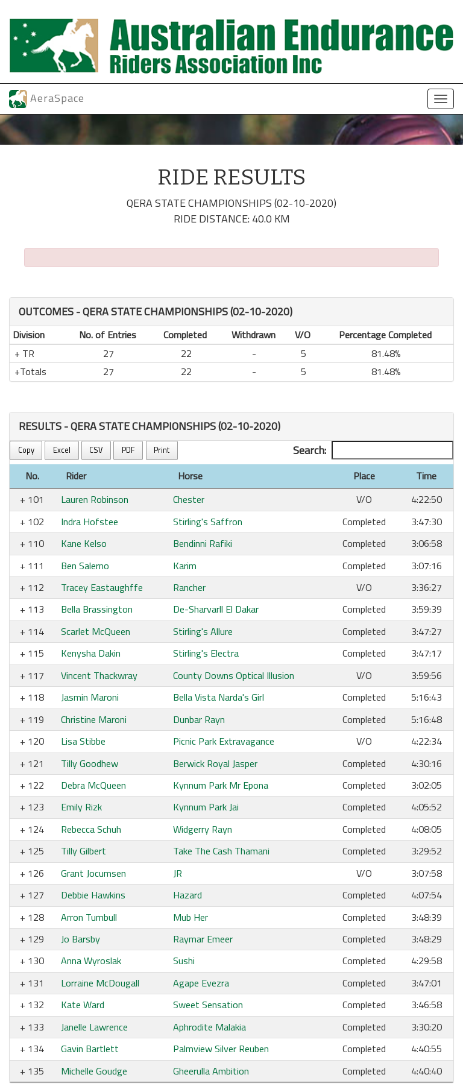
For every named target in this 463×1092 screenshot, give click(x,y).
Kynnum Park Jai (206, 807)
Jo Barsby (80, 939)
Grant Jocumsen (93, 873)
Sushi (184, 960)
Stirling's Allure (203, 631)
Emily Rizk (81, 807)
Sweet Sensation (208, 1004)
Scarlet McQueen (95, 631)
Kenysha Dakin (91, 653)
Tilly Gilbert (83, 851)
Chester (188, 499)
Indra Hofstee (89, 521)
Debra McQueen (93, 785)
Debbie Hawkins (93, 895)
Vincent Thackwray (99, 675)
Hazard (187, 895)
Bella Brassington (97, 609)
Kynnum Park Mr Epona (220, 785)
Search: (373, 450)
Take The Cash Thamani (221, 851)
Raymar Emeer (203, 939)
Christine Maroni (94, 719)
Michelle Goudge (94, 1071)
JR (177, 873)
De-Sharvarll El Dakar (216, 609)
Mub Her (190, 917)
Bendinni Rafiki (202, 543)
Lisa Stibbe (83, 741)
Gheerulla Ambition (211, 1071)
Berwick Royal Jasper (215, 763)
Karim (185, 565)
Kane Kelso (84, 543)
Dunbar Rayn (199, 719)
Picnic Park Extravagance (223, 741)
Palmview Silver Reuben (221, 1048)
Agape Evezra (201, 983)
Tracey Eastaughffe (102, 587)
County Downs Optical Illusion (233, 675)
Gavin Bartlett (90, 1048)
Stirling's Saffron (207, 521)
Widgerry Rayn (202, 829)
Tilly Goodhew (89, 763)
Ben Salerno (85, 565)
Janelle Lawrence (94, 1027)
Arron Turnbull (89, 917)
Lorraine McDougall (100, 983)
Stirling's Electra (206, 653)
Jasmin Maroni (90, 697)
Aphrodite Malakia (209, 1027)
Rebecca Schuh (91, 829)
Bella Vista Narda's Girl (218, 697)
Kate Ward (82, 1004)
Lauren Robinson (94, 499)
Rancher (189, 587)
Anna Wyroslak (91, 960)
